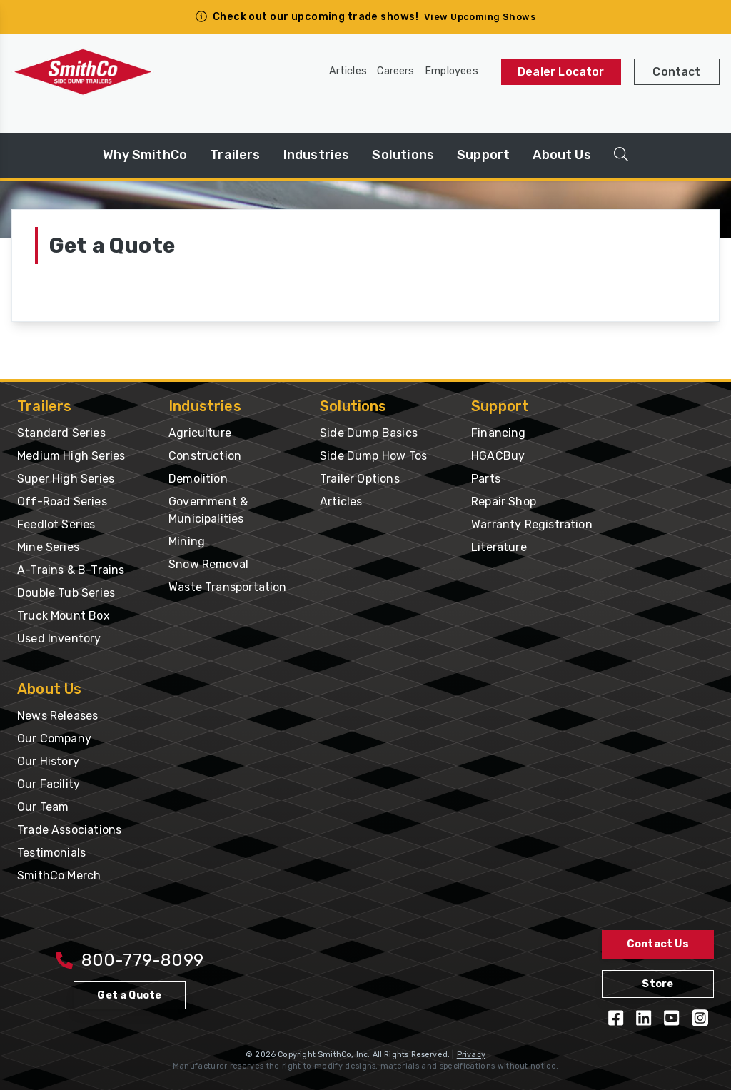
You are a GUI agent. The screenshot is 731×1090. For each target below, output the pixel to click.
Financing (498, 433)
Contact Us (658, 944)
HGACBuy (498, 456)
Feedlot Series (56, 524)
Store (657, 984)
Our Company (54, 738)
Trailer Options (360, 478)
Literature (499, 547)
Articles (348, 71)
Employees (451, 71)
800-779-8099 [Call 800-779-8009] (129, 960)
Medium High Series (71, 456)
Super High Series (65, 478)
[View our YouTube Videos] (671, 1017)
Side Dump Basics (369, 433)
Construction (204, 456)
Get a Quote (129, 995)
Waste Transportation (227, 587)
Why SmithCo (145, 155)
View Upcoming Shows (479, 16)
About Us (561, 155)
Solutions (403, 155)
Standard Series (61, 433)
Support (483, 155)
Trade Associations (69, 830)
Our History (48, 761)
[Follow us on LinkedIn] (643, 1017)
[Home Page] (82, 72)
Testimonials (51, 852)
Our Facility (48, 784)
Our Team (43, 807)
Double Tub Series (66, 593)
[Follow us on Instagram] (700, 1017)
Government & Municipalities (208, 510)
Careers (395, 71)
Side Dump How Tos (373, 456)
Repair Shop (503, 501)
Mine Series (48, 547)
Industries (316, 155)
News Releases (57, 715)
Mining (186, 541)
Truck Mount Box (63, 615)
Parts (485, 478)
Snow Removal (208, 564)
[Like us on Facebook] (616, 1017)
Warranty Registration (532, 524)
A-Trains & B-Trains (70, 570)
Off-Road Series (62, 501)
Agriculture (199, 433)
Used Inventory (59, 638)
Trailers (235, 155)
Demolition (198, 478)
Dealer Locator (561, 72)
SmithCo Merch (59, 875)
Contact (676, 72)
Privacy (471, 1054)
